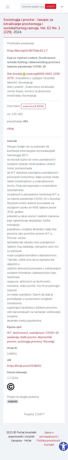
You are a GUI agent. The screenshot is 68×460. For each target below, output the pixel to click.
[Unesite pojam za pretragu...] (32, 6)
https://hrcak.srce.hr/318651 (24, 366)
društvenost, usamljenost (28, 333)
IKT (9, 333)
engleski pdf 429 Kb (33, 106)
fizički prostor (28, 337)
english (51, 6)
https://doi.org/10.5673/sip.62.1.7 (27, 50)
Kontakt (49, 445)
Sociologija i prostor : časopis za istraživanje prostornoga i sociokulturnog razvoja (28, 23)
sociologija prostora (30, 341)
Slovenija (48, 341)
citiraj (10, 128)
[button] (61, 6)
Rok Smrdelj (15, 74)
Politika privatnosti (48, 440)
